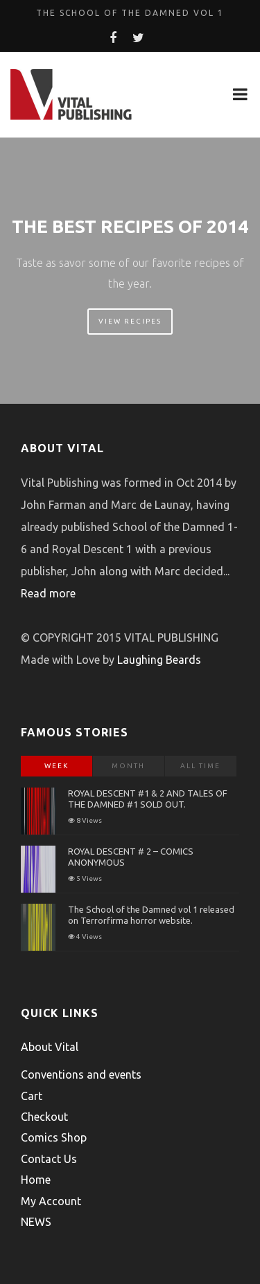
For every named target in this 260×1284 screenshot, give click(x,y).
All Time (200, 766)
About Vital (49, 1047)
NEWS (36, 1222)
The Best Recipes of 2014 (130, 226)
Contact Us (49, 1159)
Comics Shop (54, 1137)
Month (128, 766)
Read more (48, 593)
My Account (51, 1201)
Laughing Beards (159, 659)
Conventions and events (81, 1074)
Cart (31, 1096)
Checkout (44, 1116)
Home (36, 1179)
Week (56, 766)
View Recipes (130, 321)
